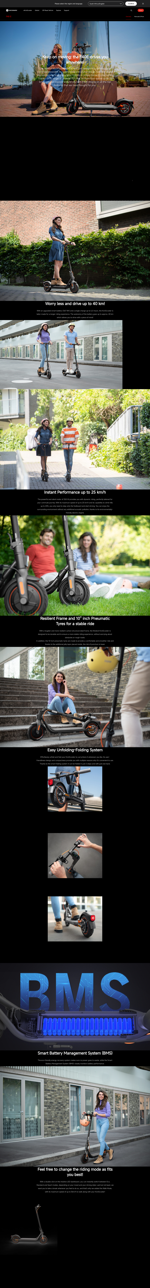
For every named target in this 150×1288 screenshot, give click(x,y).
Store (140, 10)
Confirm (131, 4)
